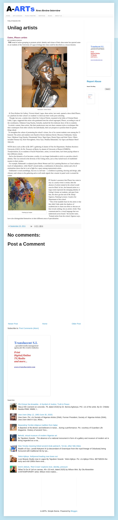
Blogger (74, 511)
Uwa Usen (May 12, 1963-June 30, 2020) (35, 415)
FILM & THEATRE (30, 16)
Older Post (76, 324)
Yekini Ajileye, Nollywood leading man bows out (38, 456)
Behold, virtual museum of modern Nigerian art (37, 435)
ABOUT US (58, 16)
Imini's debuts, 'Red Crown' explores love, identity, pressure (43, 467)
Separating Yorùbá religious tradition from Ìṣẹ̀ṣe (38, 425)
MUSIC (50, 16)
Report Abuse (94, 81)
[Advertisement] (44, 305)
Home (44, 324)
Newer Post (13, 324)
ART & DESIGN (17, 16)
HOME (8, 16)
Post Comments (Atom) (29, 328)
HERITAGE (41, 16)
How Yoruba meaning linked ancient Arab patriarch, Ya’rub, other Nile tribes (49, 446)
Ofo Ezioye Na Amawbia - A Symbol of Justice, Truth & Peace (43, 404)
